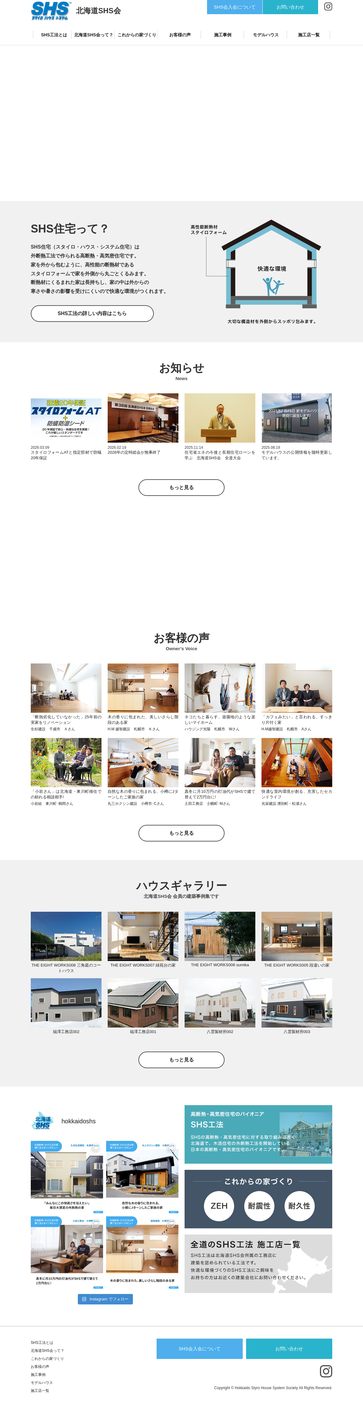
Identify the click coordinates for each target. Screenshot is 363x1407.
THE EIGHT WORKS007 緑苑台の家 (143, 965)
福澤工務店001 (143, 1031)
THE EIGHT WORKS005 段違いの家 (296, 965)
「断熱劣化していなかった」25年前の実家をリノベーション (66, 723)
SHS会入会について (235, 7)
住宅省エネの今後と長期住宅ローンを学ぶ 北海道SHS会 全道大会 (220, 455)
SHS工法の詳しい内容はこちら (92, 313)
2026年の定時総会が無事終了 (134, 452)
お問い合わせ (290, 7)
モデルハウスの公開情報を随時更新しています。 (296, 455)
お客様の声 (180, 34)
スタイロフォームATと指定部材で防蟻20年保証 (66, 455)
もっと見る (181, 487)
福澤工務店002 (66, 1031)
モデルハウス (266, 34)
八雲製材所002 (220, 1031)
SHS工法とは (54, 34)
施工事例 (222, 34)
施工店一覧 (309, 34)
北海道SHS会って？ (93, 34)
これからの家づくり (137, 34)
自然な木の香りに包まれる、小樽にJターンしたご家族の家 (143, 797)
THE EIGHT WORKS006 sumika (220, 965)
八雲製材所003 (297, 1031)
